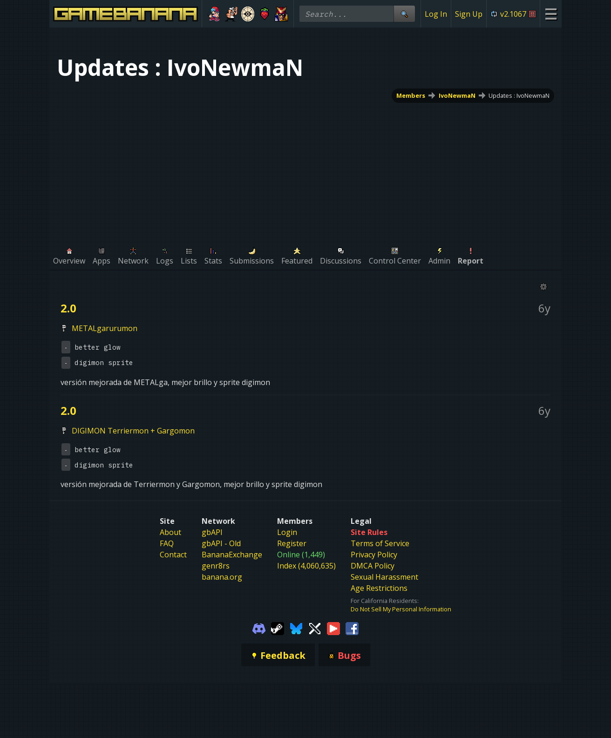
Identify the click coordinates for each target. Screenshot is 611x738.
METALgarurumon (104, 328)
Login (287, 532)
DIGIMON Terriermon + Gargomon (133, 431)
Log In (436, 14)
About (170, 532)
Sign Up (468, 14)
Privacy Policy (374, 554)
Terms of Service (380, 543)
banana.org (222, 577)
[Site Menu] (551, 13)
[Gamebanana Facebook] (352, 628)
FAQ (167, 543)
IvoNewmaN (457, 95)
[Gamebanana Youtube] (333, 628)
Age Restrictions (379, 588)
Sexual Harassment (384, 577)
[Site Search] (404, 14)
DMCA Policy (372, 566)
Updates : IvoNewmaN (519, 95)
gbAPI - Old (221, 543)
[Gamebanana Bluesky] (296, 628)
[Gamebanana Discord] (258, 628)
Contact (173, 554)
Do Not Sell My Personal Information (401, 609)
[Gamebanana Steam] (277, 628)
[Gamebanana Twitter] (314, 628)
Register (291, 543)
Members (410, 95)
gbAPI (212, 532)
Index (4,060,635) (306, 566)
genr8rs (216, 566)
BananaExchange (232, 554)
